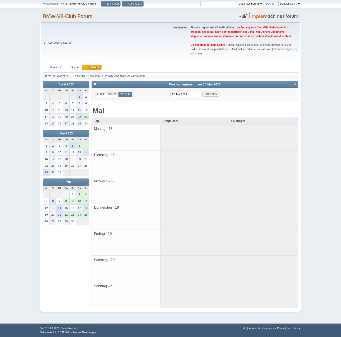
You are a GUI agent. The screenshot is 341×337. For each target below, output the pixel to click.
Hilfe (244, 328)
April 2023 (66, 84)
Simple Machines (69, 328)
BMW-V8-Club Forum (67, 16)
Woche (125, 94)
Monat (112, 94)
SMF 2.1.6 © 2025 (49, 328)
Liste (100, 94)
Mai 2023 (66, 133)
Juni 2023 (66, 182)
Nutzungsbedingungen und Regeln (266, 328)
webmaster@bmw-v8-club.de (274, 36)
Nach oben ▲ (294, 328)
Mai (98, 111)
